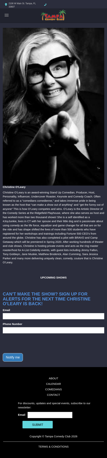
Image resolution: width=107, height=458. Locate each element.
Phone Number (12, 324)
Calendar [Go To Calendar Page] (53, 383)
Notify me (13, 357)
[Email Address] (50, 415)
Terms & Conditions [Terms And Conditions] (53, 446)
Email (6, 310)
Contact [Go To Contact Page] (53, 394)
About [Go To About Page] (53, 378)
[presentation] (30, 343)
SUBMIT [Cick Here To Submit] (37, 424)
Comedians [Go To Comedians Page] (53, 389)
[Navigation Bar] (6, 15)
